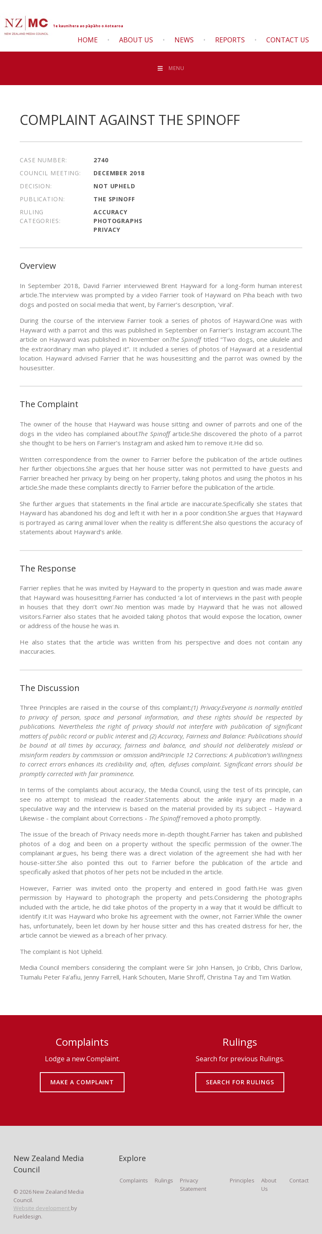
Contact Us (287, 39)
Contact (299, 1180)
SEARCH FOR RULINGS (240, 1076)
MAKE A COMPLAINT (82, 1076)
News (184, 39)
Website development (42, 1208)
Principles (242, 1180)
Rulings (164, 1180)
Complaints (133, 1180)
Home (88, 39)
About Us (136, 39)
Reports (230, 39)
